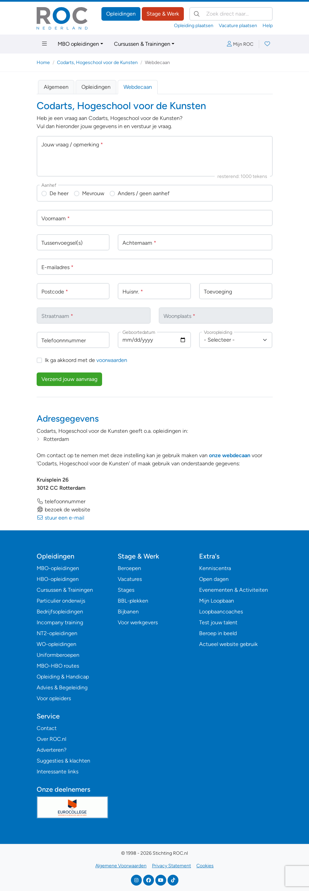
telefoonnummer (61, 501)
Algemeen (56, 87)
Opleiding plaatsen (193, 25)
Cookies (205, 866)
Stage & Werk (163, 14)
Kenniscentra (215, 568)
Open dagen (214, 579)
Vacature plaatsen (238, 25)
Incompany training (60, 622)
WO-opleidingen (56, 644)
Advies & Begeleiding (62, 687)
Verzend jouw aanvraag (69, 379)
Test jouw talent (218, 622)
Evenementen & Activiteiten (233, 590)
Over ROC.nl (51, 739)
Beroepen (129, 568)
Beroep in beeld (218, 633)
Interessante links (57, 771)
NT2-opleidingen (57, 633)
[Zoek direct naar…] (231, 14)
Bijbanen (128, 611)
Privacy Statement (171, 866)
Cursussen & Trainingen (142, 44)
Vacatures (130, 579)
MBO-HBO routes (58, 666)
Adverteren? (51, 750)
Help (268, 25)
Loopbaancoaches (221, 611)
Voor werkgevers (138, 622)
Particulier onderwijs (61, 601)
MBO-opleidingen (58, 568)
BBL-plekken (133, 601)
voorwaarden (111, 360)
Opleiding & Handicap (63, 676)
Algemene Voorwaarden (121, 866)
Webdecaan (137, 87)
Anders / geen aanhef (144, 193)
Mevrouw (93, 193)
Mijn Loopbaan (216, 601)
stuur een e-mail (60, 517)
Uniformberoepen (58, 655)
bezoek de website (63, 509)
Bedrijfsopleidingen (60, 611)
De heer (59, 193)
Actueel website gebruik (228, 644)
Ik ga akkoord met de (86, 360)
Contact (47, 728)
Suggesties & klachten (63, 760)
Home (43, 62)
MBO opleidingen (78, 44)
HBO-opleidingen (58, 579)
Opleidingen (121, 14)
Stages (126, 590)
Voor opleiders (54, 698)
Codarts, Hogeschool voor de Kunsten (97, 62)
